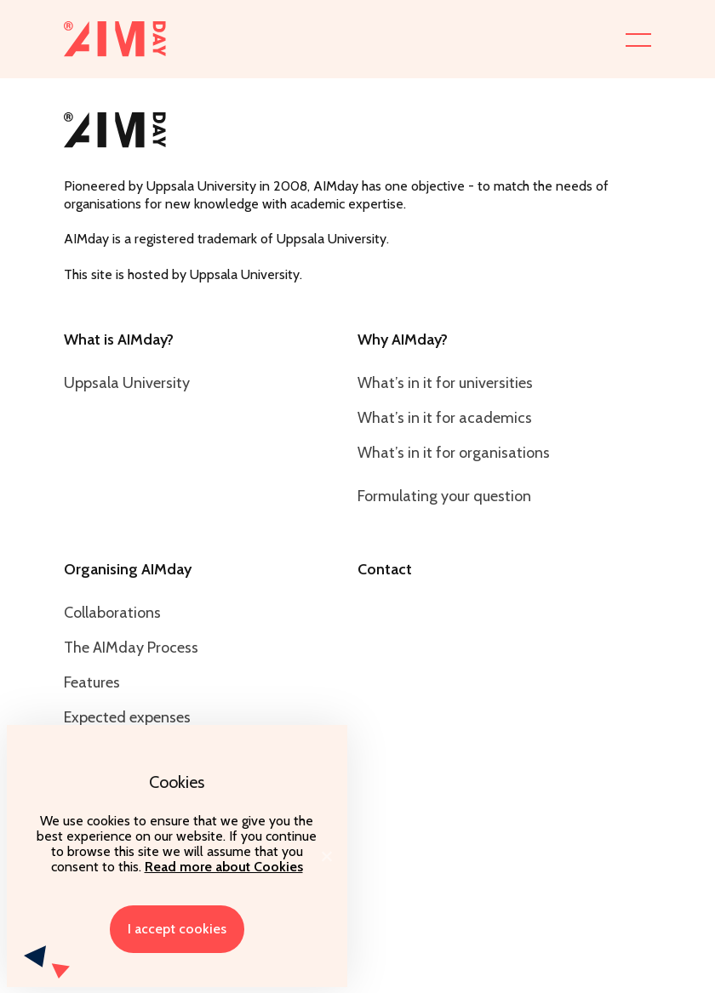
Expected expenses (127, 717)
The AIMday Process (131, 647)
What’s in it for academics (445, 417)
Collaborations (112, 612)
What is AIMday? (119, 339)
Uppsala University (127, 383)
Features (92, 682)
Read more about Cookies (224, 867)
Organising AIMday (128, 569)
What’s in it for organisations (454, 452)
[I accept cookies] (326, 856)
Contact (385, 569)
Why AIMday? (403, 339)
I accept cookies (177, 929)
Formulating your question (444, 496)
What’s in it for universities (445, 383)
